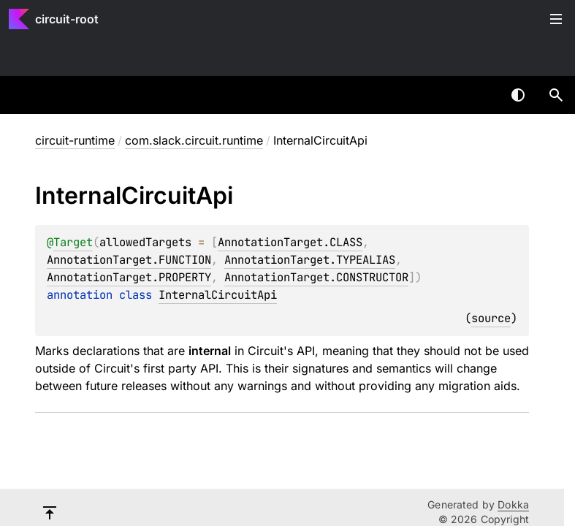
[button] (556, 95)
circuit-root (67, 19)
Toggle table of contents (556, 19)
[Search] (556, 95)
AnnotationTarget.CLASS (290, 242)
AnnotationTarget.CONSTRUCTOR (316, 277)
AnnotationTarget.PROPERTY (129, 277)
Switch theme (518, 95)
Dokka (513, 504)
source (491, 318)
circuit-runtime (75, 140)
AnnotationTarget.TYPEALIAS (309, 259)
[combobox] (480, 95)
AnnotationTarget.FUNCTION (129, 259)
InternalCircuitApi (218, 294)
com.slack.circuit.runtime (194, 140)
